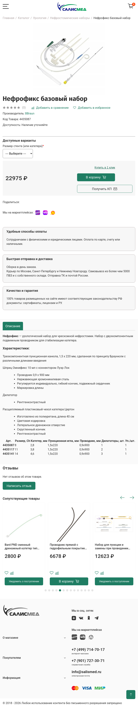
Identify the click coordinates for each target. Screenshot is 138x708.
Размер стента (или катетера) (23, 146)
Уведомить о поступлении (24, 581)
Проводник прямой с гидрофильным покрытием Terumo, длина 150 (68, 546)
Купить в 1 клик (96, 167)
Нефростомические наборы (70, 18)
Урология (40, 18)
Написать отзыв (19, 486)
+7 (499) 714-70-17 (88, 649)
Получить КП (96, 189)
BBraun (29, 113)
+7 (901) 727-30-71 (88, 661)
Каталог (23, 18)
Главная (8, 18)
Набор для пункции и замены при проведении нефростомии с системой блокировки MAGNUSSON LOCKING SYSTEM (112, 546)
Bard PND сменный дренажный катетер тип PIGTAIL (21, 546)
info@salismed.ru (86, 672)
